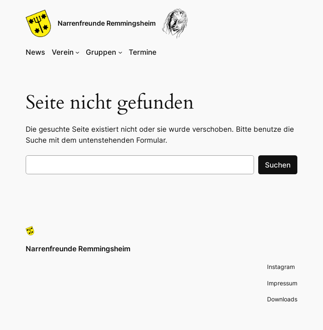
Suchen (278, 165)
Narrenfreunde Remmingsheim (107, 23)
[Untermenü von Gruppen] (120, 52)
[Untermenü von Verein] (77, 52)
